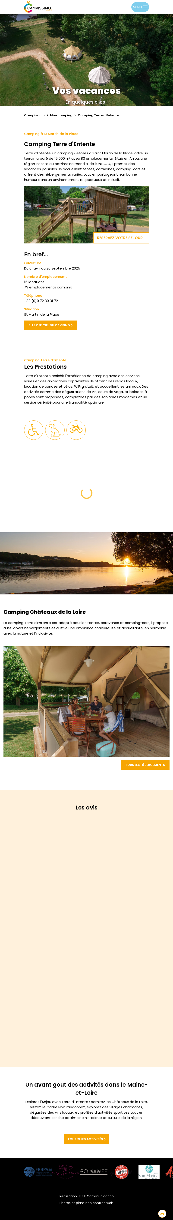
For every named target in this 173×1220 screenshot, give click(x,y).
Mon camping (61, 115)
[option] (126, 7)
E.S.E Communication (96, 1196)
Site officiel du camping (50, 325)
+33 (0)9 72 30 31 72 (41, 300)
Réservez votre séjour (121, 237)
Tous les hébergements (145, 765)
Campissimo (34, 115)
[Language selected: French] (122, 7)
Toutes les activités (87, 1139)
